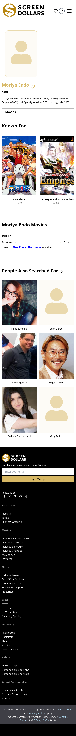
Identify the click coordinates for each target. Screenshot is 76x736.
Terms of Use (64, 709)
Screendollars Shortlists (15, 673)
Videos (6, 657)
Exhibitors (7, 636)
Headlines (8, 591)
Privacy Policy (37, 713)
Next (72, 172)
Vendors (7, 645)
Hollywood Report (12, 587)
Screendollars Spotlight (15, 669)
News (5, 567)
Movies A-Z (8, 554)
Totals (5, 517)
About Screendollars (15, 682)
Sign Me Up (38, 479)
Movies (10, 112)
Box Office (9, 505)
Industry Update (11, 583)
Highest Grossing (12, 521)
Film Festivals (10, 649)
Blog (5, 599)
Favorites (56, 11)
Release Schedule (12, 546)
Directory (8, 624)
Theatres (7, 641)
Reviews (7, 558)
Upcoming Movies (12, 542)
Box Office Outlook (13, 579)
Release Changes (12, 550)
